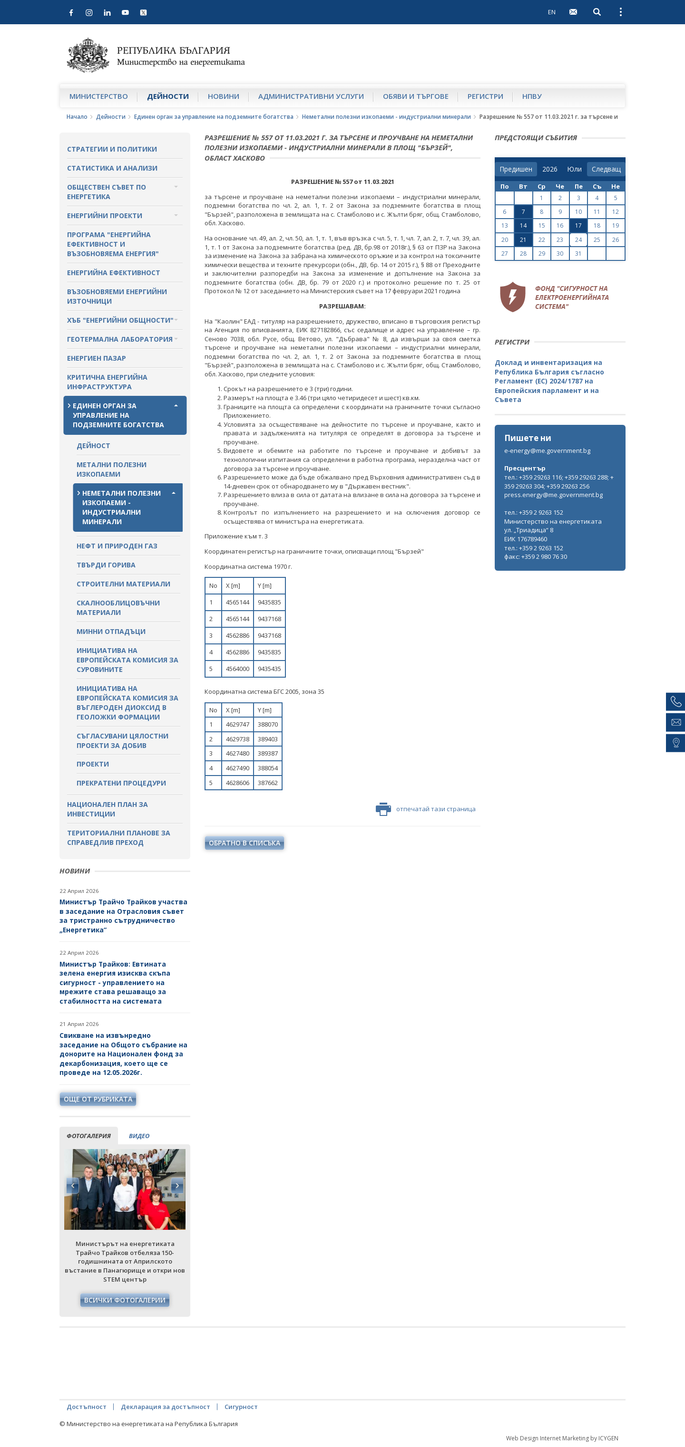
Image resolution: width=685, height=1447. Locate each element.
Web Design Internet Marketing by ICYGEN (562, 1438)
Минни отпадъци (111, 631)
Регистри (485, 96)
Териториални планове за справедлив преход (118, 837)
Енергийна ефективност (113, 272)
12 (615, 212)
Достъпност (87, 1406)
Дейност (93, 445)
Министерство (98, 96)
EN (552, 12)
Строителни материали (123, 583)
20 (504, 240)
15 (541, 225)
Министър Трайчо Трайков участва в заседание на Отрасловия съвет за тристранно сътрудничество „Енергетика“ (123, 915)
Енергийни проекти (104, 215)
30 (560, 253)
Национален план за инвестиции (107, 809)
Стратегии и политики (112, 148)
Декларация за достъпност (165, 1406)
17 (578, 225)
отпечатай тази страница (426, 809)
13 (504, 225)
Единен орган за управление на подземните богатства (214, 117)
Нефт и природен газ (117, 545)
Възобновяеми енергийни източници (117, 296)
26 (615, 240)
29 (541, 253)
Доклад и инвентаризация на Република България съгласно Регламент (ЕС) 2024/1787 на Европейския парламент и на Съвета (549, 381)
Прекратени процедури (121, 782)
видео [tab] (139, 1135)
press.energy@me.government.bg (553, 494)
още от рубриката (98, 1098)
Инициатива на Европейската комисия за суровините (127, 660)
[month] (574, 169)
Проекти (93, 763)
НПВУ (532, 96)
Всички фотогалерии (125, 1299)
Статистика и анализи (112, 167)
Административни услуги (311, 96)
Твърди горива (106, 564)
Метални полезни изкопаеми (112, 469)
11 (597, 212)
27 (504, 253)
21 (523, 240)
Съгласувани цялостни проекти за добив (122, 740)
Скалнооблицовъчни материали (118, 607)
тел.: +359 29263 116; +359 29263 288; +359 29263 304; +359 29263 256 (559, 481)
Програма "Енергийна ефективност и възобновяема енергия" (113, 244)
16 (560, 225)
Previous (73, 1186)
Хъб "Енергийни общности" (120, 320)
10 (578, 212)
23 (560, 240)
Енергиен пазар (96, 358)
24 (578, 240)
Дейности (168, 96)
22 (541, 240)
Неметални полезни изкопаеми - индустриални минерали (386, 117)
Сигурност (241, 1406)
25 (597, 240)
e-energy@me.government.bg (547, 450)
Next (177, 1186)
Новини (223, 96)
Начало (77, 117)
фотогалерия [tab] (89, 1135)
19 (615, 225)
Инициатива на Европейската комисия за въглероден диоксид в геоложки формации (127, 702)
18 (597, 225)
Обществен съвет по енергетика (106, 191)
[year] (550, 169)
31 (578, 253)
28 (523, 253)
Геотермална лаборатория (120, 339)
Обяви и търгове (416, 96)
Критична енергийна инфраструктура (107, 382)
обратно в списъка (244, 842)
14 (523, 225)
